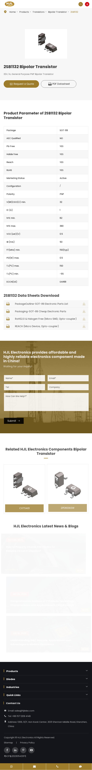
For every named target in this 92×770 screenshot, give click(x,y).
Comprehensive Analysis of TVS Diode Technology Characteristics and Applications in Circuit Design (41, 603)
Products (24, 12)
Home (12, 12)
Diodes (10, 679)
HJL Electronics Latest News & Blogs (46, 527)
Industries (12, 687)
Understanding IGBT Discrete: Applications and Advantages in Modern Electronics (39, 642)
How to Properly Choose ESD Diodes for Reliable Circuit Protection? (31, 549)
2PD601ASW (67, 506)
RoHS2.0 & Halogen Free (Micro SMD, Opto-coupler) (46, 318)
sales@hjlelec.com (23, 710)
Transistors (38, 12)
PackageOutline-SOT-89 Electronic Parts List (41, 303)
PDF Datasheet (59, 84)
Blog (81, 570)
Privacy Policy (28, 742)
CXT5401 (24, 506)
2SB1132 (74, 12)
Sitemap (9, 742)
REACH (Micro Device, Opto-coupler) (37, 326)
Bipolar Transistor (57, 12)
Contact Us (12, 703)
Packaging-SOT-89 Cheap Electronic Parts (40, 311)
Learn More (14, 569)
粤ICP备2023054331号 (16, 756)
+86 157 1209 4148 (20, 716)
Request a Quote (22, 84)
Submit (15, 420)
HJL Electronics (27, 737)
